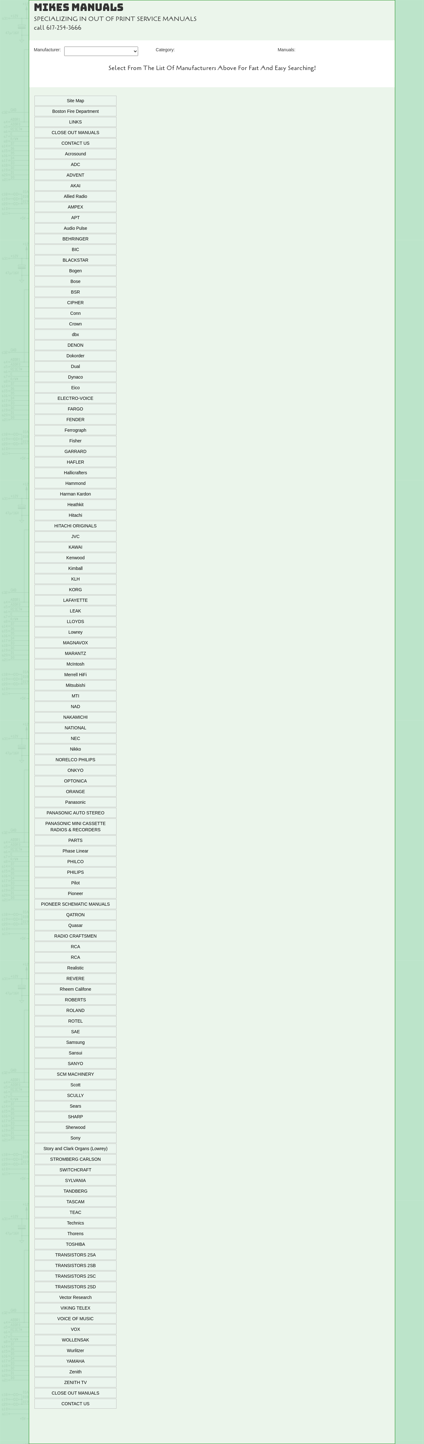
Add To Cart (257, 167)
